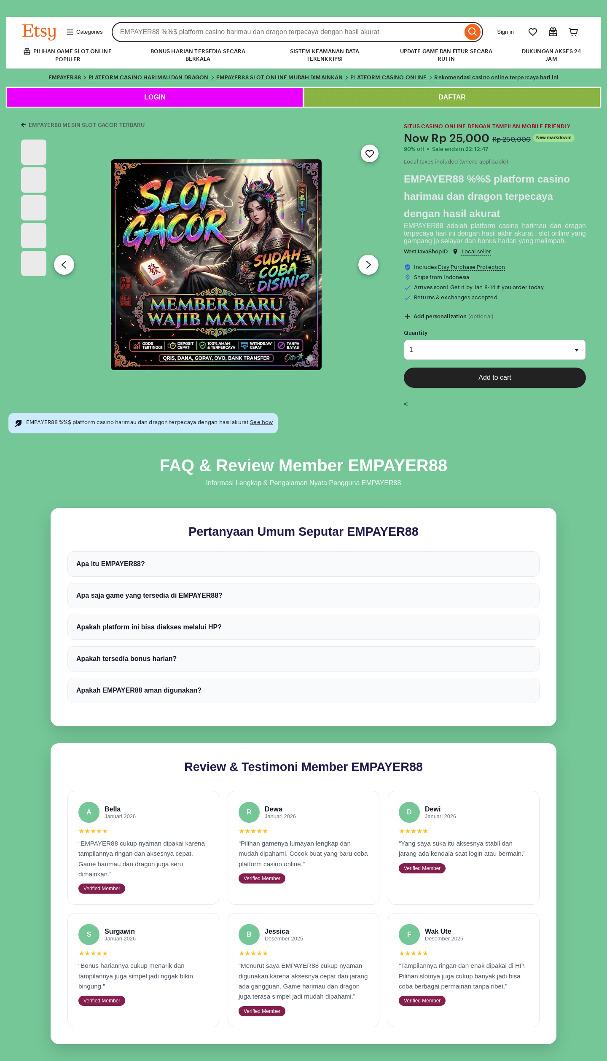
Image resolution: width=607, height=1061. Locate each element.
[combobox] (287, 32)
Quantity (415, 333)
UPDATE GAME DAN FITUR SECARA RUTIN (446, 55)
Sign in (505, 32)
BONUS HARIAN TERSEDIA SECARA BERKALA (198, 55)
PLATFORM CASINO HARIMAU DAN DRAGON (148, 77)
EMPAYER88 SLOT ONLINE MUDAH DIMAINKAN (279, 77)
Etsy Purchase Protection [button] (471, 267)
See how (261, 422)
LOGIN (155, 97)
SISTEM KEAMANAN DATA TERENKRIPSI (325, 55)
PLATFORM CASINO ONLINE (388, 77)
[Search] (472, 32)
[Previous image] (64, 265)
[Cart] (573, 32)
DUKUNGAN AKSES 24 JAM (551, 55)
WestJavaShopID (426, 251)
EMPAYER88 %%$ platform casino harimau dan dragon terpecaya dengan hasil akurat (487, 196)
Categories (84, 32)
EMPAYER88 (64, 77)
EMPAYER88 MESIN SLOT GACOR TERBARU (87, 125)
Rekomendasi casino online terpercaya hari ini (496, 77)
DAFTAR (452, 97)
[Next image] (368, 265)
